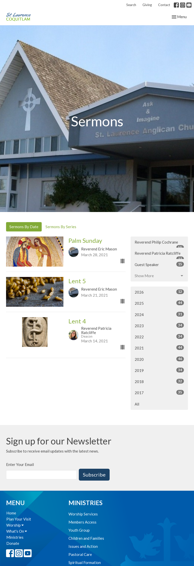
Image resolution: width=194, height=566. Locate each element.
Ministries (14, 537)
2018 (159, 381)
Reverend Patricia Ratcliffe (159, 255)
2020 (159, 359)
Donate (12, 543)
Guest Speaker (159, 264)
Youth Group (79, 530)
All (137, 404)
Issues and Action (83, 546)
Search (131, 5)
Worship (15, 525)
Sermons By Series (60, 226)
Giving (147, 5)
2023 (159, 325)
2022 (159, 336)
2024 (159, 314)
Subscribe (94, 474)
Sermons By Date (23, 226)
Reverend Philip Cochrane (159, 244)
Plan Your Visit (18, 519)
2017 (159, 392)
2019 (159, 370)
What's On (16, 531)
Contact (164, 5)
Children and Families (86, 538)
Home (11, 513)
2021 (159, 347)
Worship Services (83, 514)
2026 (159, 291)
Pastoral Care (80, 554)
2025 (159, 302)
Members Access (82, 522)
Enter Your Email (20, 464)
